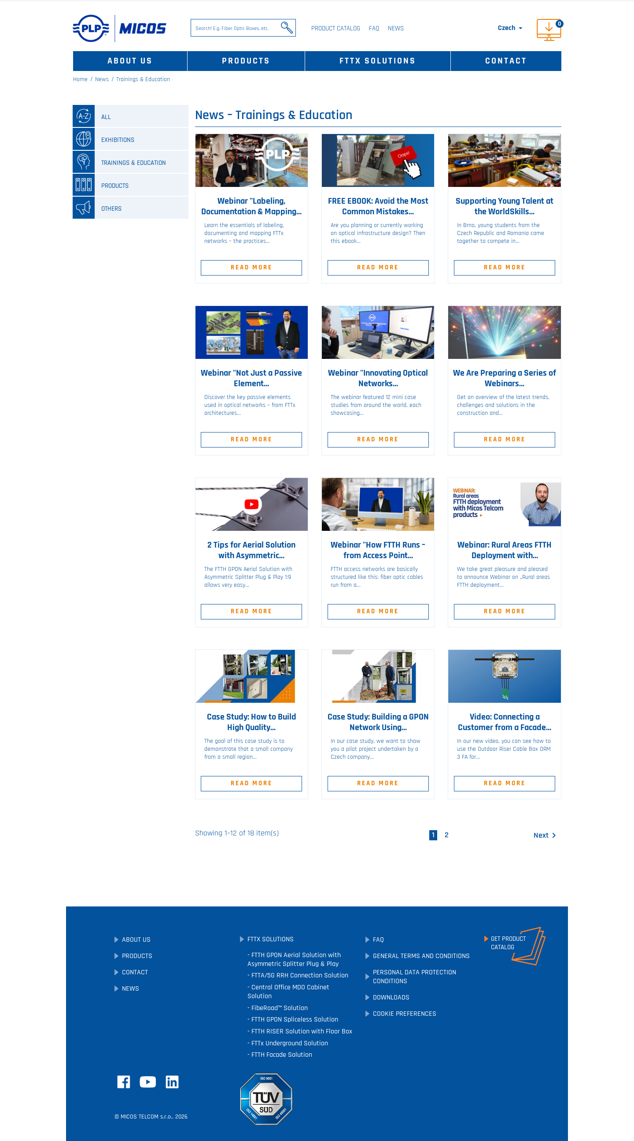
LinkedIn (172, 1082)
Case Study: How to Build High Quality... (251, 722)
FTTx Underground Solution (289, 1043)
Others (97, 208)
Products (246, 61)
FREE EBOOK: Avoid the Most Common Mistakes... (378, 206)
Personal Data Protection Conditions (414, 977)
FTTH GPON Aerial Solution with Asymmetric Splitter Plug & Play (294, 960)
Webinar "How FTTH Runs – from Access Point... (378, 550)
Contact (506, 61)
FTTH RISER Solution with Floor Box (301, 1031)
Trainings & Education (119, 162)
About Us (130, 61)
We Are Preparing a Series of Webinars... (504, 378)
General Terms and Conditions (421, 956)
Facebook (123, 1082)
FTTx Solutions (377, 61)
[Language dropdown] (511, 28)
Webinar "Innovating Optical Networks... (378, 378)
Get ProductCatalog (508, 943)
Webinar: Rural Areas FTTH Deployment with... (504, 550)
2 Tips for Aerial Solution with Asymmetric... (251, 550)
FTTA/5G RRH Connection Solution (299, 975)
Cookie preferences (404, 1013)
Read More (252, 267)
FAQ (374, 28)
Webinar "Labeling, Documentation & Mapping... (251, 206)
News (396, 28)
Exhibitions (103, 139)
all (92, 116)
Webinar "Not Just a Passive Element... (251, 378)
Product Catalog (335, 28)
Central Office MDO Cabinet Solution (288, 992)
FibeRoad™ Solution (279, 1008)
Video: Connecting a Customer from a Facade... (504, 722)
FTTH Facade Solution (281, 1054)
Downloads (391, 997)
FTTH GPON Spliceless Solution (294, 1019)
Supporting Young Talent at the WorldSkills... (504, 206)
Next (546, 835)
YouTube (148, 1082)
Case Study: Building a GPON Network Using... (378, 722)
